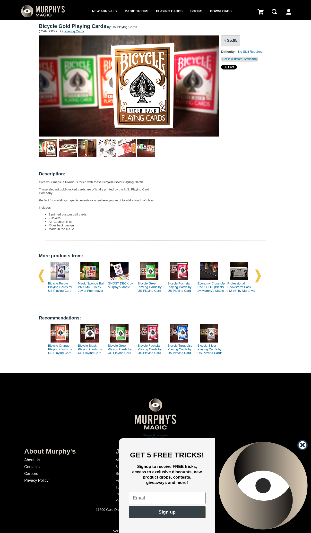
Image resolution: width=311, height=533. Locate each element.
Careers (31, 474)
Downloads (221, 11)
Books (196, 11)
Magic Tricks (136, 11)
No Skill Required (250, 51)
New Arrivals (104, 11)
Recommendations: (60, 317)
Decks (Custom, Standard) (239, 59)
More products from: (61, 255)
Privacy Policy (36, 480)
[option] (60, 276)
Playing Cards (169, 11)
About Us (32, 460)
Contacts (32, 467)
